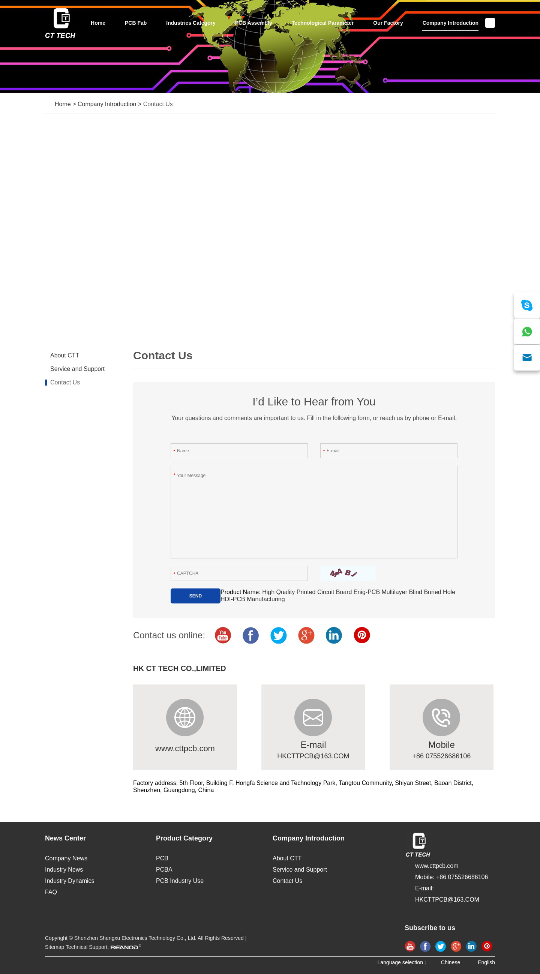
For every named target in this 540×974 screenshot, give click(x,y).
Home (98, 23)
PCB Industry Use (180, 881)
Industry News (64, 869)
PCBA (164, 869)
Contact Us (158, 104)
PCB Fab (136, 23)
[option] (270, 46)
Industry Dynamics (69, 881)
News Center (65, 838)
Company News (66, 858)
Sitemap (54, 947)
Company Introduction (450, 23)
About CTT (64, 355)
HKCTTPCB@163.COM (313, 756)
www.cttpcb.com (185, 748)
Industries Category (190, 23)
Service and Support (77, 369)
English (486, 962)
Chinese (450, 962)
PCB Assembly (253, 23)
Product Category (184, 838)
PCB (162, 858)
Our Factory (388, 23)
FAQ (51, 892)
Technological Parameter (323, 23)
